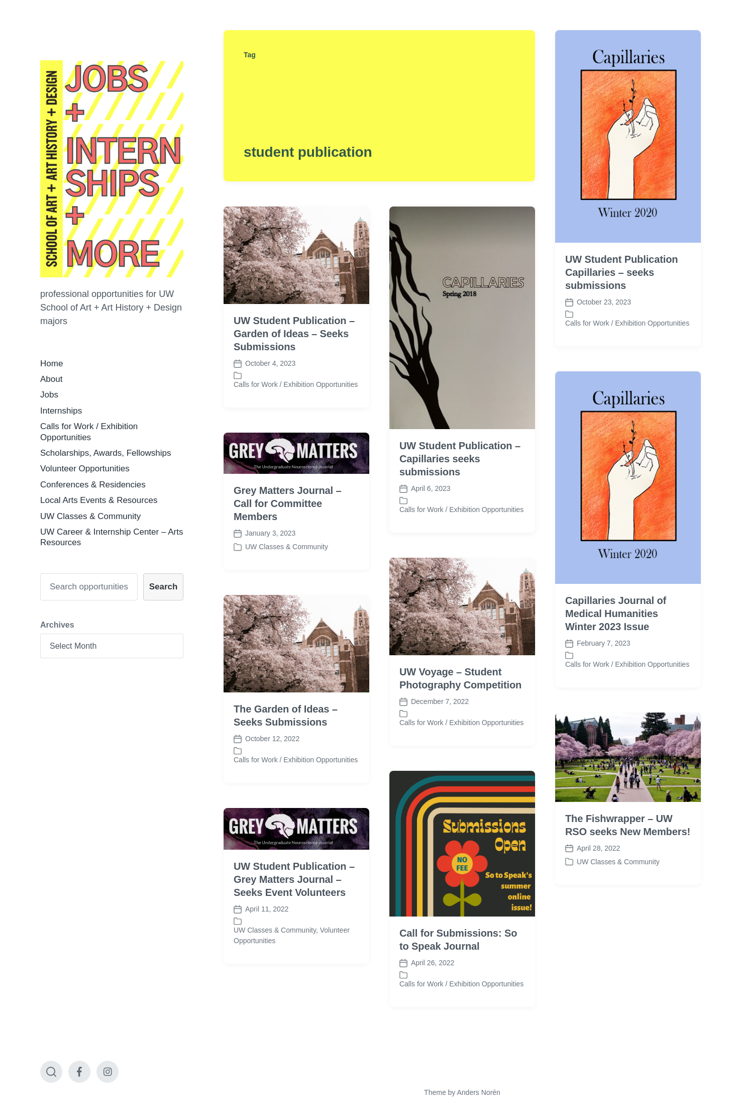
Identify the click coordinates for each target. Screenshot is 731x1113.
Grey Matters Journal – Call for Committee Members (288, 531)
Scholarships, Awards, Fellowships (105, 453)
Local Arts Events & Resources (98, 500)
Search (163, 586)
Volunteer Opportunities (85, 468)
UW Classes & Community (90, 516)
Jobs (49, 394)
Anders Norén (478, 1092)
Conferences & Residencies (93, 484)
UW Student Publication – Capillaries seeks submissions (459, 458)
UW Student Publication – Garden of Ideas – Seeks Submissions (294, 333)
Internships (61, 411)
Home (51, 363)
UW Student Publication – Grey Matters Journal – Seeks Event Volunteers (294, 906)
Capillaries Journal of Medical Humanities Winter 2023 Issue (615, 640)
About (51, 379)
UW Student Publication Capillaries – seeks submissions (621, 272)
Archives (57, 625)
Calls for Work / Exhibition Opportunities (627, 323)
